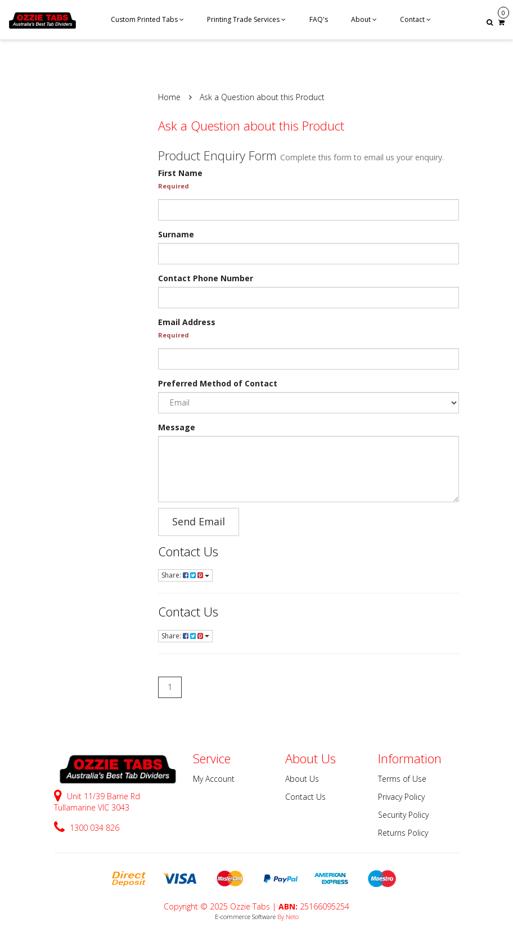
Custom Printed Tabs (147, 19)
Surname (176, 234)
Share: (185, 575)
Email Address (186, 322)
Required (173, 186)
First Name (180, 173)
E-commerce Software (245, 916)
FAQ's (318, 19)
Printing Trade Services (246, 19)
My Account (214, 778)
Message (176, 427)
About (364, 19)
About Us (302, 778)
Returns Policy (403, 832)
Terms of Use (402, 778)
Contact (415, 19)
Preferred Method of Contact (217, 383)
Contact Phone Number (205, 278)
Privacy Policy (401, 796)
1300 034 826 (86, 827)
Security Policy (403, 814)
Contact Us (188, 551)
